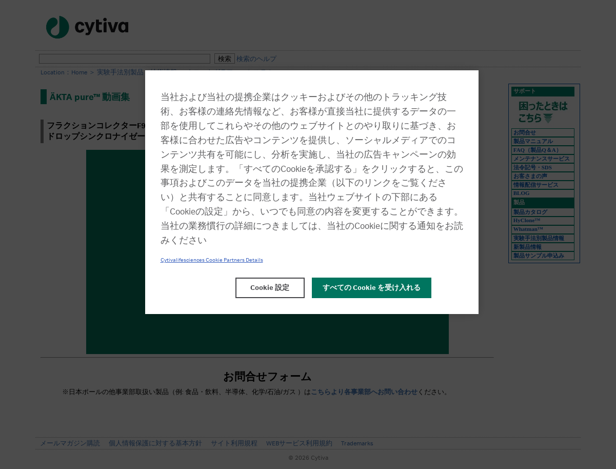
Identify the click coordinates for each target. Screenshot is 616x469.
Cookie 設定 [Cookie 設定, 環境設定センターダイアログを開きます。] (269, 287)
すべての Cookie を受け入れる (372, 287)
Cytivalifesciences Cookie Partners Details (212, 260)
